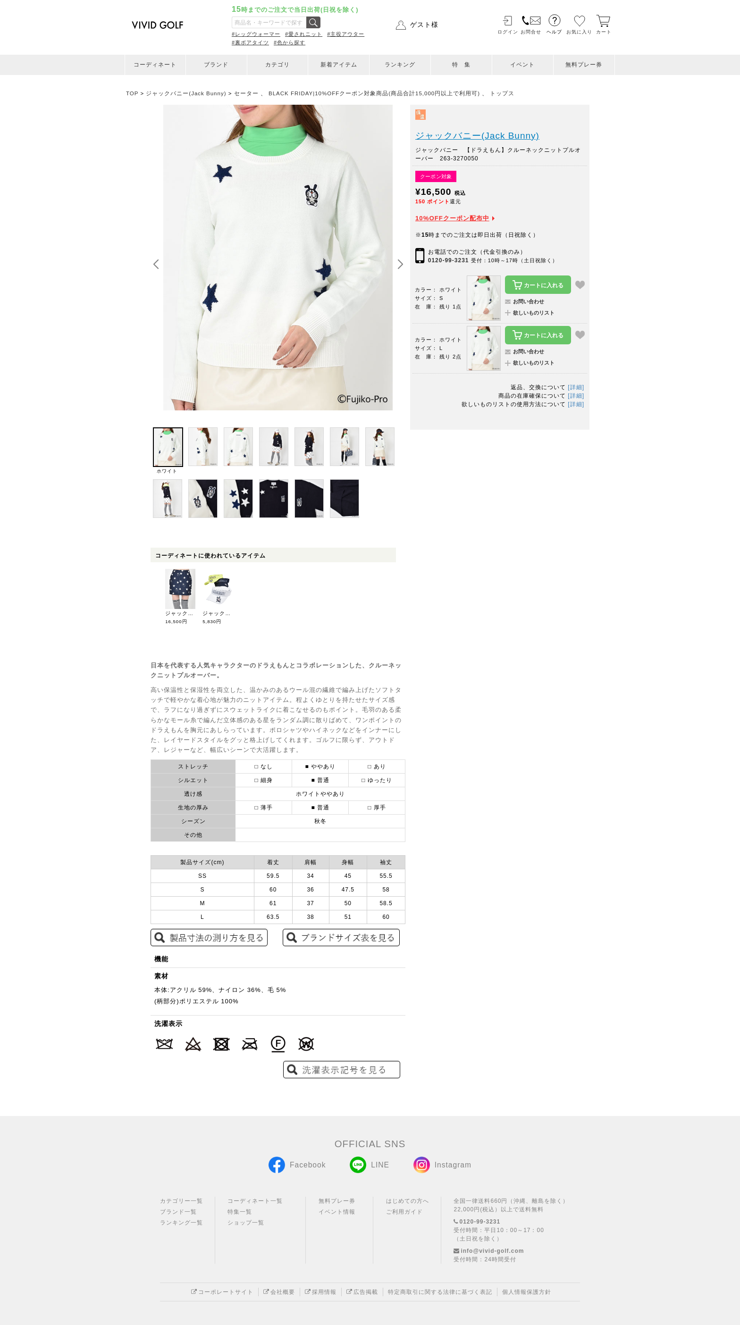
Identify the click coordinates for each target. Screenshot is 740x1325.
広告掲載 (362, 1292)
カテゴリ (277, 64)
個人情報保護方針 (526, 1292)
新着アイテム (338, 64)
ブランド (216, 64)
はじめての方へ (407, 1201)
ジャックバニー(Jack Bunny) (477, 136)
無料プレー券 (583, 64)
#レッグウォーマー (256, 34)
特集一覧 (239, 1211)
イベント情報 (337, 1211)
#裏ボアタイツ (250, 42)
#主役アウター (345, 34)
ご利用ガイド (404, 1211)
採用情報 (320, 1292)
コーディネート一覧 (255, 1201)
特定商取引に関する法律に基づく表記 (440, 1292)
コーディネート (155, 64)
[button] (400, 264)
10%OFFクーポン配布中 (452, 218)
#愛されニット (303, 34)
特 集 (461, 64)
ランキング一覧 (181, 1222)
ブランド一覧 (178, 1211)
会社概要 (279, 1292)
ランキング (400, 64)
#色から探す (289, 42)
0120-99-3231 (448, 260)
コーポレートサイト (222, 1292)
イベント (522, 64)
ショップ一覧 (245, 1222)
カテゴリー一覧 (181, 1201)
